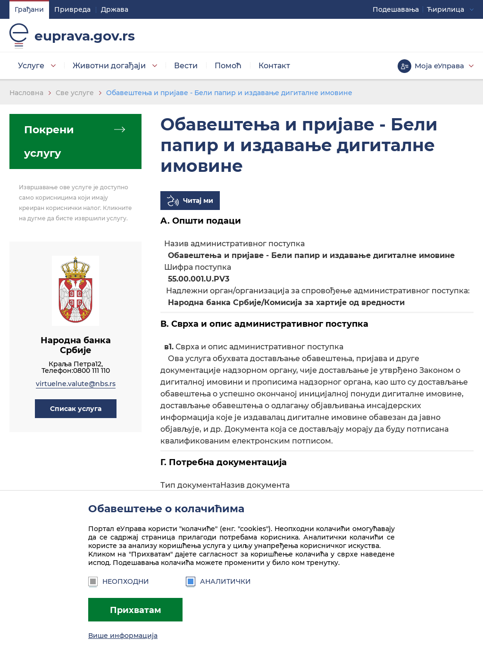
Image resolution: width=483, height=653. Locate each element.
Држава (114, 9)
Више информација (123, 635)
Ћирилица (445, 9)
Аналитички (218, 581)
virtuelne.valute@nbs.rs (76, 383)
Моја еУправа (439, 65)
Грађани (29, 9)
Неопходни (118, 581)
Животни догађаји (109, 65)
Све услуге (75, 93)
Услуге (31, 65)
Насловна (26, 93)
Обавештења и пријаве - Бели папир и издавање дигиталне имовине (229, 93)
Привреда (72, 9)
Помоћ (228, 65)
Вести (186, 65)
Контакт (274, 65)
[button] (76, 408)
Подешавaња (396, 9)
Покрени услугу (49, 141)
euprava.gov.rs (84, 36)
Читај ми (198, 200)
